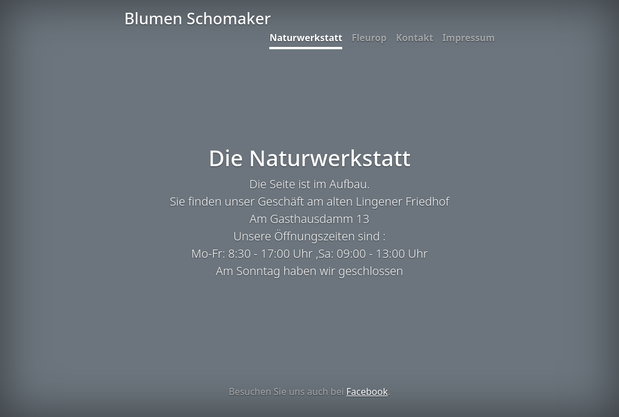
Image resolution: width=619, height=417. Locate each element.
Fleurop (368, 37)
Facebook (367, 391)
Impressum (468, 37)
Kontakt (414, 37)
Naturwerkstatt (305, 37)
